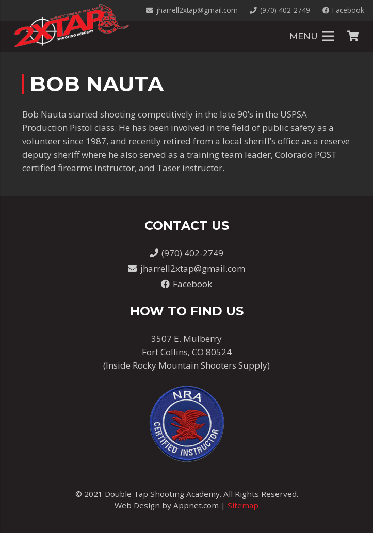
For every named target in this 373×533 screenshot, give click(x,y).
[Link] (71, 26)
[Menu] (312, 36)
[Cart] (353, 36)
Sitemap (243, 505)
